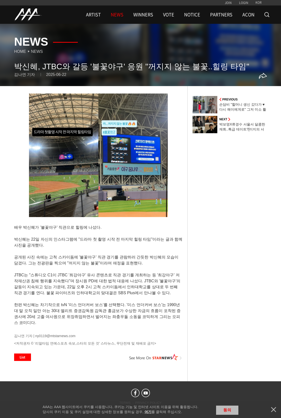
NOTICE (192, 14)
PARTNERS (221, 14)
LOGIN (243, 2)
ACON (248, 14)
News (37, 51)
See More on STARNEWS (156, 357)
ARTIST (93, 14)
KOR (258, 2)
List (22, 357)
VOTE (168, 14)
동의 (227, 410)
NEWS (117, 14)
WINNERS (143, 14)
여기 (147, 412)
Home (20, 51)
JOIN (228, 2)
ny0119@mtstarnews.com (55, 336)
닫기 (273, 409)
